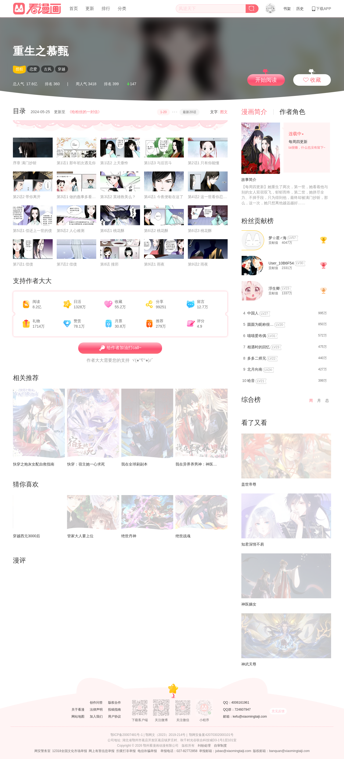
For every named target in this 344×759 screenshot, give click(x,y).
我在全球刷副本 (134, 464)
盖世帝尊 (248, 484)
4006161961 (240, 702)
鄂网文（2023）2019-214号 (165, 735)
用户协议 (114, 716)
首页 (73, 8)
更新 (89, 8)
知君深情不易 (252, 544)
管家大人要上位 (80, 536)
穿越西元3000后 (26, 536)
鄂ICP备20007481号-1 (126, 735)
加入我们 (96, 716)
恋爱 (33, 69)
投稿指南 (114, 709)
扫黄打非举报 (126, 751)
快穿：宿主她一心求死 (86, 464)
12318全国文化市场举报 (69, 751)
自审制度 (220, 745)
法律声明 (96, 709)
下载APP (321, 8)
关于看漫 (77, 709)
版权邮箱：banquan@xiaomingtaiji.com (281, 751)
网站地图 (77, 716)
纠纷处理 (204, 745)
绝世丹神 (128, 536)
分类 (122, 8)
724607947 (243, 709)
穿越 (61, 69)
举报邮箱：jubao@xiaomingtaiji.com (225, 751)
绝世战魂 (183, 536)
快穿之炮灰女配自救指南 (33, 464)
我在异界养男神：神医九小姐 (199, 464)
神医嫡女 (248, 604)
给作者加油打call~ (120, 348)
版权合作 (114, 702)
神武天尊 (248, 664)
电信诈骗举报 (147, 751)
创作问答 (96, 702)
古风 (47, 69)
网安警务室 (42, 751)
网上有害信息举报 (101, 751)
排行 (106, 8)
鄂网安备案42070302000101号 (211, 735)
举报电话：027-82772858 (178, 751)
